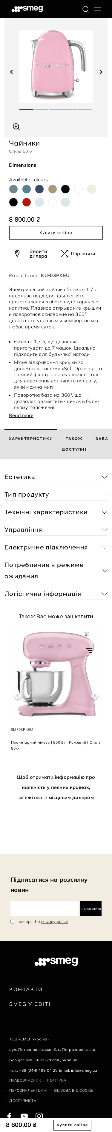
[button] (16, 126)
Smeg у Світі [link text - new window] (29, 1004)
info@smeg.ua (84, 1070)
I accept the (42, 921)
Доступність (22, 1100)
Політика (57, 1080)
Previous (18, 696)
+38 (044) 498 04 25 (38, 1070)
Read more (21, 415)
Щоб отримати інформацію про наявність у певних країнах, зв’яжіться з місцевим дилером (56, 787)
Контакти (26, 989)
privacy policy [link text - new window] (54, 921)
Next (94, 696)
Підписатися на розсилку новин (49, 884)
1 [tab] (27, 107)
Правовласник (25, 1080)
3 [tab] (56, 107)
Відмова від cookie (73, 1090)
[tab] (30, 444)
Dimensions (22, 165)
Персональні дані (28, 1090)
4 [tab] (70, 107)
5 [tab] (85, 107)
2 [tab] (41, 107)
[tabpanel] (56, 66)
